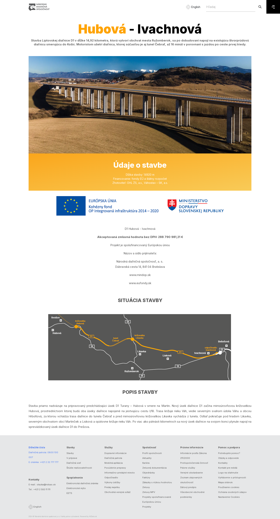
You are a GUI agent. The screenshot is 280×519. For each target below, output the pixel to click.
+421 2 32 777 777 (49, 462)
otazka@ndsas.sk (46, 484)
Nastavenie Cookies (229, 497)
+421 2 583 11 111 (41, 489)
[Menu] (273, 7)
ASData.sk (93, 516)
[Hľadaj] (230, 7)
